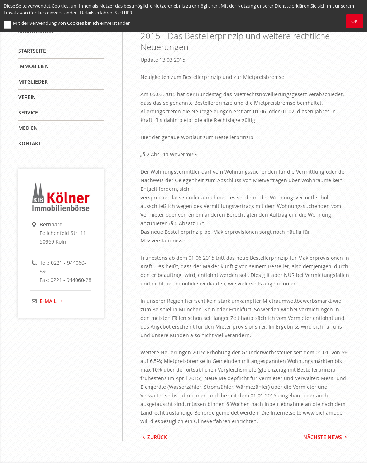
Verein (27, 97)
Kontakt (29, 143)
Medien (28, 127)
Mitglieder (33, 81)
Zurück (153, 437)
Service (28, 112)
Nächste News (326, 437)
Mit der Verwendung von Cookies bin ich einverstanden (72, 23)
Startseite (32, 50)
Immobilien (33, 66)
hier (127, 13)
